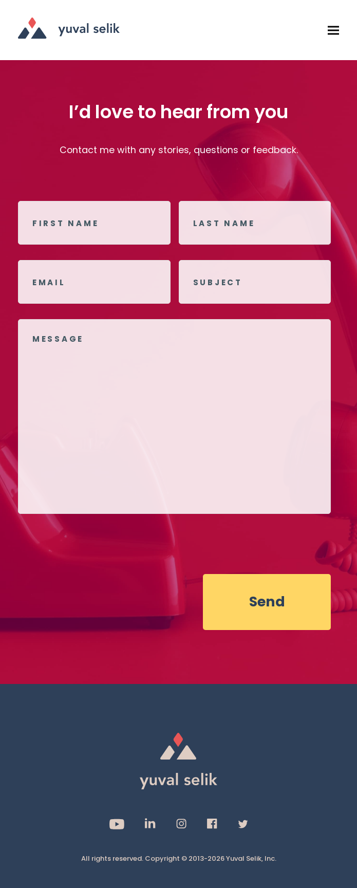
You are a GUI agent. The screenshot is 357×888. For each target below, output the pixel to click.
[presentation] (96, 544)
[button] (333, 30)
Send (267, 601)
